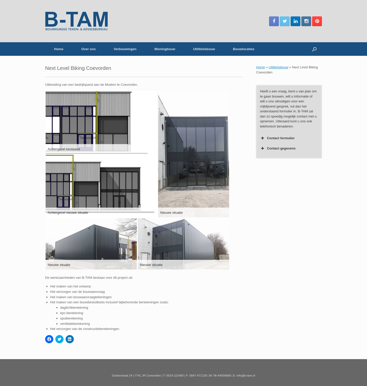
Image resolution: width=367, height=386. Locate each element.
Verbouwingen (125, 49)
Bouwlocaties (243, 49)
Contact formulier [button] (277, 138)
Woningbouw (164, 49)
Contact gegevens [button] (277, 148)
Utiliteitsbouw (204, 49)
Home (58, 49)
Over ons (88, 49)
